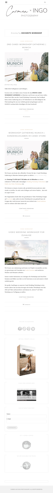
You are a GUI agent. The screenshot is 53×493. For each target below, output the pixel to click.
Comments (26, 116)
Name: (9, 414)
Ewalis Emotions (30, 270)
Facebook (9, 199)
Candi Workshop (26, 41)
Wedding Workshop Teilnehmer (36, 182)
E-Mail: (9, 419)
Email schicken (41, 201)
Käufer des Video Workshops (13, 184)
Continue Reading (26, 110)
